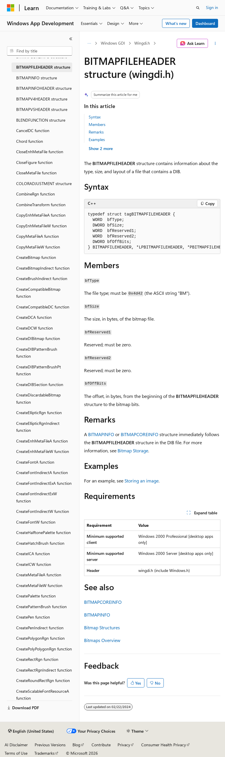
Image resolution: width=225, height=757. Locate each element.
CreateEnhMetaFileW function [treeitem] (42, 451)
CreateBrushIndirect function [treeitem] (41, 278)
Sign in (212, 7)
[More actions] (215, 43)
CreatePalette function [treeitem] (36, 596)
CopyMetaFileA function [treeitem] (37, 236)
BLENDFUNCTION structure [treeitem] (40, 120)
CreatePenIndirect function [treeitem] (40, 627)
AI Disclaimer (16, 744)
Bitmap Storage (133, 450)
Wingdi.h (142, 43)
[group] (152, 231)
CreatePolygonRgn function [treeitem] (40, 638)
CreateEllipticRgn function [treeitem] (39, 412)
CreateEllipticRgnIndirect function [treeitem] (37, 426)
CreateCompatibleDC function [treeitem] (42, 307)
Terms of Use (16, 753)
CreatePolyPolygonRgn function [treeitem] (44, 649)
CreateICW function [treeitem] (33, 564)
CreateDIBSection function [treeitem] (39, 384)
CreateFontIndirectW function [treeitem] (42, 511)
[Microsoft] (10, 8)
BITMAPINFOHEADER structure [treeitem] (44, 88)
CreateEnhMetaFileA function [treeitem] (42, 441)
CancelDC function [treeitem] (32, 130)
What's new (176, 23)
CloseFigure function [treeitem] (34, 162)
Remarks (96, 132)
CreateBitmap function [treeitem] (36, 257)
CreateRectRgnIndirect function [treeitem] (44, 670)
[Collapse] (71, 39)
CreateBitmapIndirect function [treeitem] (43, 268)
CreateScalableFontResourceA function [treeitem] (42, 694)
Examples (97, 139)
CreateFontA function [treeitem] (35, 462)
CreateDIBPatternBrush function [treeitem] (36, 352)
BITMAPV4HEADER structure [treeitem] (41, 99)
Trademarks (44, 753)
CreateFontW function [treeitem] (35, 522)
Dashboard (205, 23)
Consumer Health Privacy (163, 744)
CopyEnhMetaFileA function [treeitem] (41, 215)
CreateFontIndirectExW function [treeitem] (36, 497)
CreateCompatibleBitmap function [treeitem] (38, 292)
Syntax (95, 117)
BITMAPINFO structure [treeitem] (36, 78)
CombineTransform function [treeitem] (41, 204)
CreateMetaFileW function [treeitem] (39, 585)
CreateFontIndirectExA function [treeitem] (44, 483)
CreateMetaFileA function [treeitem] (38, 574)
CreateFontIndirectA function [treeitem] (42, 472)
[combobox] (39, 51)
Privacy (124, 744)
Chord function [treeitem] (29, 141)
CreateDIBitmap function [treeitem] (38, 338)
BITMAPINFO (101, 434)
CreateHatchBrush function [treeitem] (40, 543)
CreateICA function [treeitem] (33, 553)
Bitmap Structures (102, 627)
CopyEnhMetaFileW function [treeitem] (41, 225)
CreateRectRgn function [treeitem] (37, 659)
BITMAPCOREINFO (139, 434)
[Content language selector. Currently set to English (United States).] (31, 731)
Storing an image (141, 481)
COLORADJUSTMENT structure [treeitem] (44, 183)
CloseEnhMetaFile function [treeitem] (39, 151)
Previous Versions (50, 744)
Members (97, 124)
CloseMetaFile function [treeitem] (36, 172)
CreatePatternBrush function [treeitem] (41, 606)
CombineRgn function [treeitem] (35, 194)
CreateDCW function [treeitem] (34, 328)
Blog (76, 744)
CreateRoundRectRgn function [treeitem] (43, 680)
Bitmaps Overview (102, 640)
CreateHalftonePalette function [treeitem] (43, 532)
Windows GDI (113, 43)
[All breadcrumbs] (89, 43)
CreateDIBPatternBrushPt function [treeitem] (38, 370)
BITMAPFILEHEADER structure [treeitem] (43, 67)
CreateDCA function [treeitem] (34, 317)
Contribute (101, 744)
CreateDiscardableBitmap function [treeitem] (38, 398)
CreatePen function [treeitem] (33, 617)
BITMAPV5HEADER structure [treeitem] (41, 109)
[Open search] (198, 8)
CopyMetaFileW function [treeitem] (38, 247)
